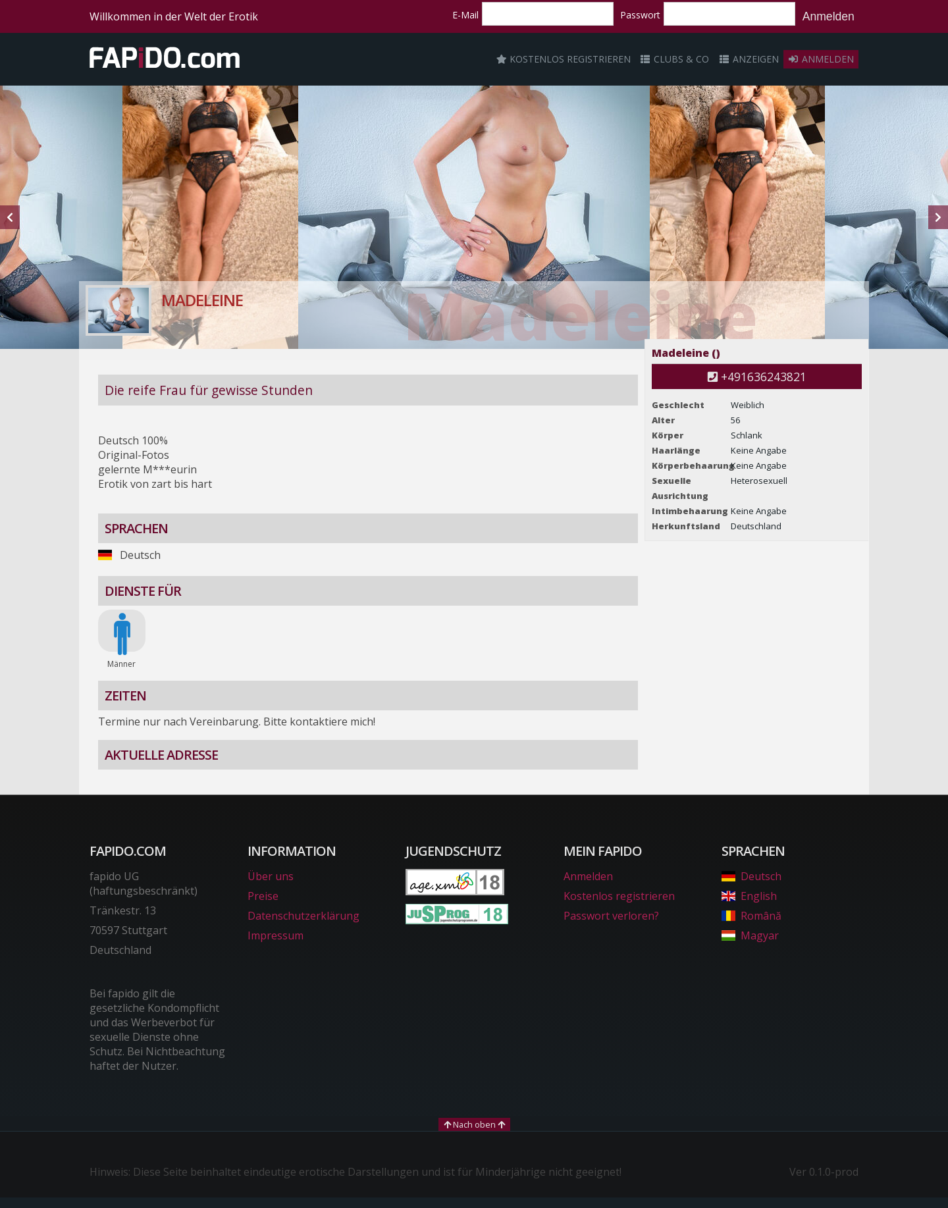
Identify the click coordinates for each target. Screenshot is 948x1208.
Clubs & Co (675, 59)
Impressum (275, 935)
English (749, 896)
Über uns (271, 876)
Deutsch (751, 876)
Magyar (750, 935)
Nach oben (474, 1124)
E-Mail (465, 15)
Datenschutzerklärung (303, 915)
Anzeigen (748, 59)
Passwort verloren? (611, 915)
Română (751, 915)
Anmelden (829, 16)
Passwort (640, 15)
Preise (263, 896)
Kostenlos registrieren (563, 59)
